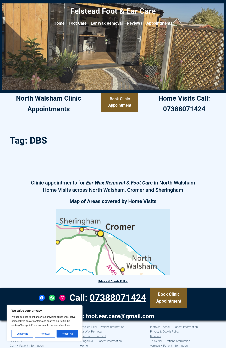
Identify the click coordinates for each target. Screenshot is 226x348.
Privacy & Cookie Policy (113, 281)
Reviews (155, 336)
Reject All (45, 333)
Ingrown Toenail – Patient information (174, 327)
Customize (22, 333)
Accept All (67, 333)
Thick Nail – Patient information (170, 341)
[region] (44, 323)
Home (84, 345)
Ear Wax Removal (91, 331)
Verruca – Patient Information (169, 345)
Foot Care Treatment (93, 336)
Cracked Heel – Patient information (102, 327)
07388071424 (184, 109)
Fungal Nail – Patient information (101, 341)
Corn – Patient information (27, 345)
